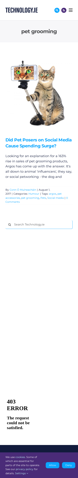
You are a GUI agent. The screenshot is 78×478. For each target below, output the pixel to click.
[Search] (9, 224)
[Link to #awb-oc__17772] (56, 10)
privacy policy (24, 469)
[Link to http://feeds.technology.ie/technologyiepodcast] (63, 10)
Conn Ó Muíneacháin (23, 189)
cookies (20, 457)
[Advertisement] (32, 287)
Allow (52, 465)
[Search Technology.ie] (39, 224)
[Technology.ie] (21, 9)
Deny (68, 465)
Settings (21, 473)
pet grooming (30, 197)
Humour (33, 193)
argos (52, 193)
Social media (55, 197)
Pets (43, 197)
